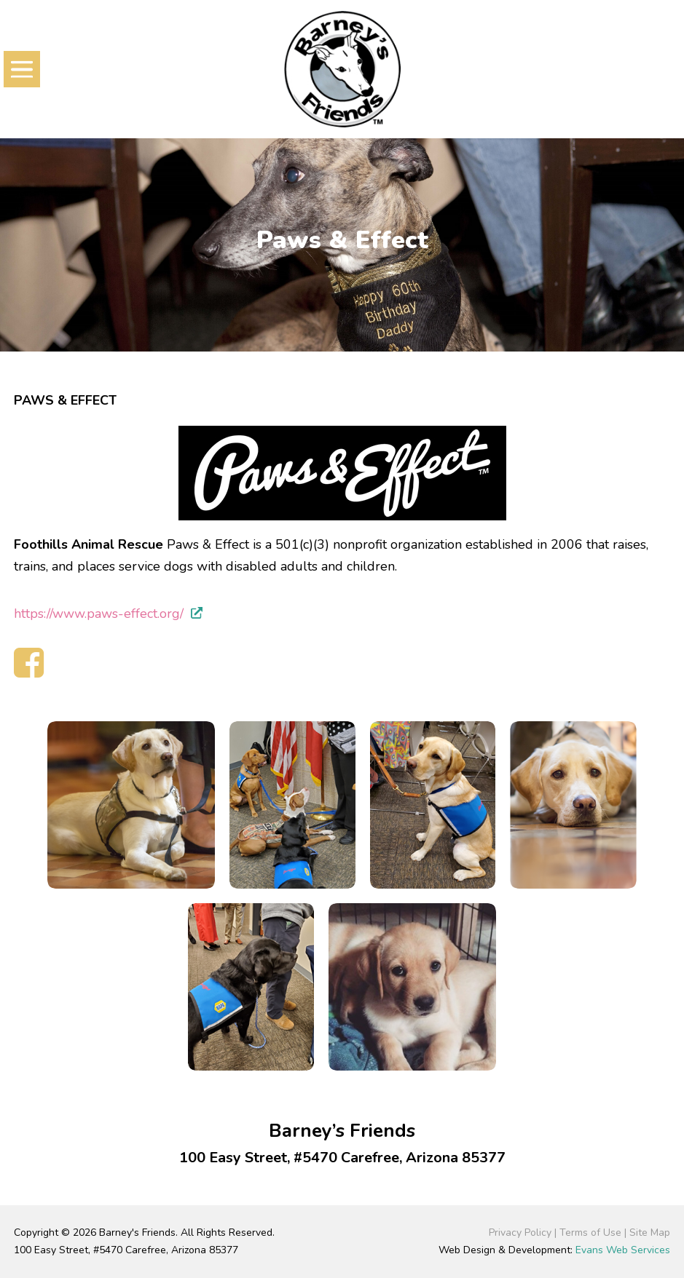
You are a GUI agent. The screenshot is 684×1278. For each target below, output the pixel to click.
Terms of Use (590, 1232)
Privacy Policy (520, 1232)
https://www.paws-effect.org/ (99, 613)
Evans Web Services (622, 1250)
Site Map (649, 1232)
